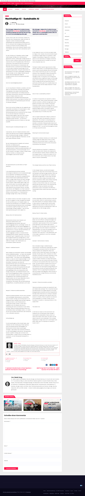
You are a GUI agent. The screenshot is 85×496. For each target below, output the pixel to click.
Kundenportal (45, 493)
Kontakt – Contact (77, 490)
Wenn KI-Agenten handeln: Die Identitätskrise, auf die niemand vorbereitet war (72, 77)
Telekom (67, 52)
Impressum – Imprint (19, 3)
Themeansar (28, 492)
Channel (26, 403)
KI (65, 33)
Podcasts (62, 493)
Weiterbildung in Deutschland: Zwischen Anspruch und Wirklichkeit (72, 93)
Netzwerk (67, 36)
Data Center (68, 27)
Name (6, 445)
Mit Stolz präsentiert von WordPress (10, 492)
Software (67, 45)
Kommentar (7, 421)
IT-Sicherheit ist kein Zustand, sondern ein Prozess (12, 406)
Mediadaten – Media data (54, 493)
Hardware (67, 30)
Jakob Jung (14, 22)
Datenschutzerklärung (29, 3)
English (12, 3)
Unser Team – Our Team (69, 493)
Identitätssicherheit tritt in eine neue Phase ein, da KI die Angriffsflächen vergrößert (72, 83)
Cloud (66, 23)
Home (44, 490)
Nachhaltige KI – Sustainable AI (22, 18)
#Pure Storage (21, 24)
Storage (6, 403)
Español (8, 3)
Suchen (67, 56)
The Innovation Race (27, 358)
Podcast (67, 39)
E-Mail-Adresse (8, 453)
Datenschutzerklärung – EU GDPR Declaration (55, 490)
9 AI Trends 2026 (44, 358)
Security (67, 42)
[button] (81, 9)
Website (6, 460)
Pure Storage (16, 30)
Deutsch (4, 3)
